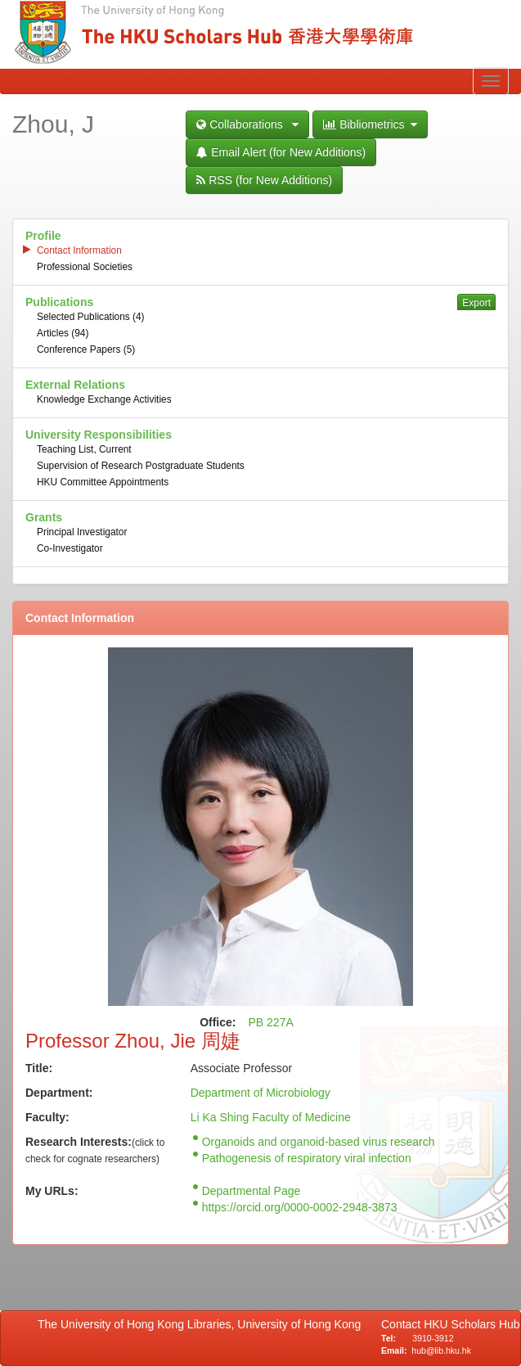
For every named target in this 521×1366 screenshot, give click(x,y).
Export (476, 303)
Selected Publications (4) (91, 316)
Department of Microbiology (260, 1092)
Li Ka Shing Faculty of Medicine (271, 1117)
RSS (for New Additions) (264, 180)
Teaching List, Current (84, 449)
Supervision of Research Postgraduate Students (141, 465)
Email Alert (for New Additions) (281, 152)
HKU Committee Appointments (102, 482)
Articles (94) (62, 333)
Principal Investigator (82, 532)
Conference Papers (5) (86, 349)
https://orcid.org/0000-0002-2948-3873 (299, 1207)
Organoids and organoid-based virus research (318, 1141)
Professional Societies (84, 267)
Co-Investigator (70, 548)
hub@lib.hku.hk (441, 1350)
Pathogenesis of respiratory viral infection (306, 1158)
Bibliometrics (370, 124)
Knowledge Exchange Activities (104, 399)
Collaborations (247, 124)
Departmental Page (251, 1190)
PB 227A (271, 1022)
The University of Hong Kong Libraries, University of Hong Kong (202, 1324)
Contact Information (79, 250)
